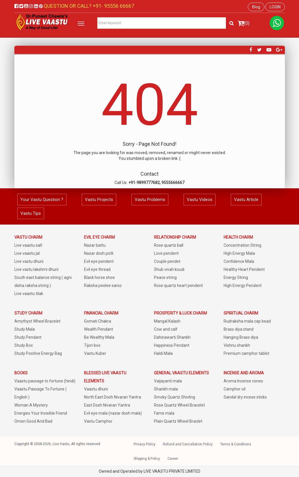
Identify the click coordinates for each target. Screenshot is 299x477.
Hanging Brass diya (241, 337)
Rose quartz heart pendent (178, 285)
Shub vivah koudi (169, 269)
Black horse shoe (99, 277)
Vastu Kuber (95, 353)
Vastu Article (246, 199)
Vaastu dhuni (96, 389)
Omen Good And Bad (33, 421)
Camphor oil (234, 389)
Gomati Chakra (97, 321)
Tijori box (92, 345)
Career (172, 459)
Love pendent (166, 253)
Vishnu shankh (237, 345)
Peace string (165, 277)
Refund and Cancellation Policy (188, 444)
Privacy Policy (144, 444)
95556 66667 (118, 6)
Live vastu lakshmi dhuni (36, 269)
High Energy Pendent (243, 285)
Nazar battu (95, 245)
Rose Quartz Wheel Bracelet (179, 405)
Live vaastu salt (28, 245)
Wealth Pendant (98, 329)
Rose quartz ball (168, 245)
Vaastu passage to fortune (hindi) (44, 381)
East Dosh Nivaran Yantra (107, 405)
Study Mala (24, 329)
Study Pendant (27, 337)
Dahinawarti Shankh (172, 337)
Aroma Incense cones (243, 381)
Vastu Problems (150, 199)
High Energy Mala (239, 253)
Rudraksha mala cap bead (247, 321)
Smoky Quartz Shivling (174, 397)
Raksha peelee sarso (103, 285)
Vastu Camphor (98, 421)
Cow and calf (166, 329)
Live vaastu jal (27, 253)
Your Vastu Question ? (41, 199)
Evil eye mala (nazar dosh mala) (113, 413)
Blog (256, 7)
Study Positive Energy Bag (38, 353)
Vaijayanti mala (168, 381)
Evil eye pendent (99, 261)
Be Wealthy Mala (99, 337)
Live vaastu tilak (28, 293)
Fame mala (164, 413)
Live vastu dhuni (28, 261)
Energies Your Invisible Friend (40, 413)
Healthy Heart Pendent (244, 269)
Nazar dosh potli (98, 253)
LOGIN (275, 7)
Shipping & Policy (147, 459)
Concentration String (242, 245)
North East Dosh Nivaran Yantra (112, 397)
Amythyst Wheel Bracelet (37, 321)
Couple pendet (167, 261)
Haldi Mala (163, 353)
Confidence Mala (239, 261)
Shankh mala (166, 389)
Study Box (23, 345)
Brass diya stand (239, 329)
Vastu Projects (99, 199)
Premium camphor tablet (246, 353)
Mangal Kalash (167, 321)
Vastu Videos (199, 199)
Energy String (236, 277)
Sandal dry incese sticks (245, 397)
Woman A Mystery (31, 405)
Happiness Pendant (171, 345)
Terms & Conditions (235, 444)
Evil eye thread (97, 269)
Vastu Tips (30, 213)
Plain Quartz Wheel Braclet (178, 421)
